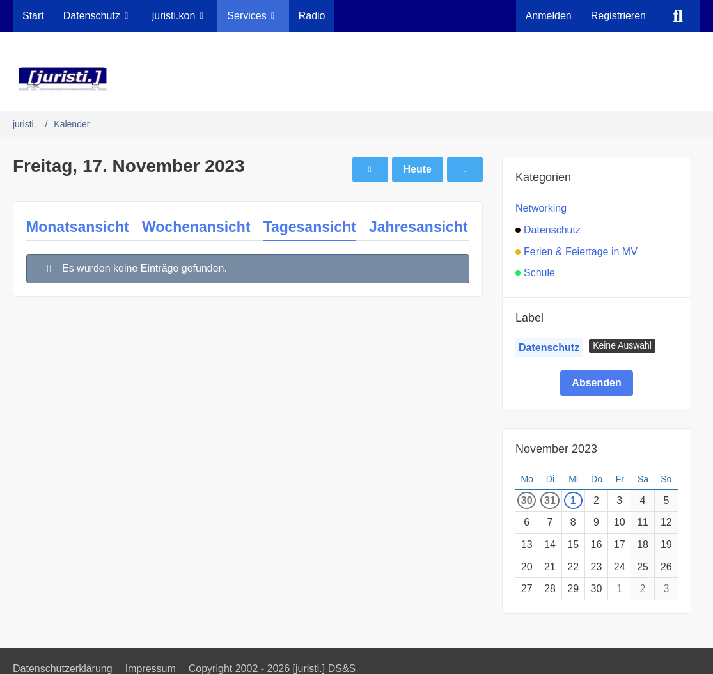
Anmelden (549, 15)
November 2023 (556, 449)
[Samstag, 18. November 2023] (465, 169)
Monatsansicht (77, 227)
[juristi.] (356, 79)
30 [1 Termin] (527, 500)
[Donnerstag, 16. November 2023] (370, 169)
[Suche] (677, 16)
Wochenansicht (196, 227)
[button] (622, 346)
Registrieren (618, 15)
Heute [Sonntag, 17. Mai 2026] (418, 169)
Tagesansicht (309, 227)
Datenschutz (549, 347)
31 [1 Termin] (550, 500)
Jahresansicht (418, 227)
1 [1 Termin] (573, 500)
